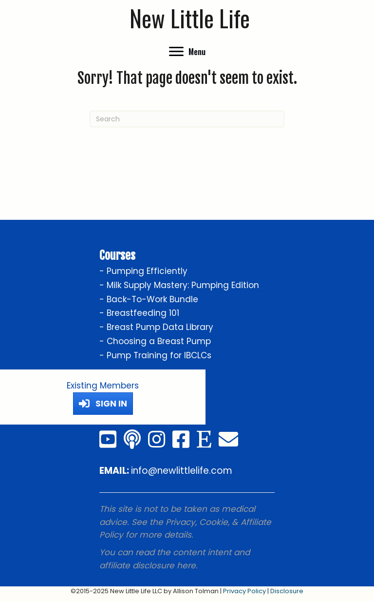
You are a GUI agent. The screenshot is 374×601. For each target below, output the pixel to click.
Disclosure (286, 591)
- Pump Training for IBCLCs (155, 355)
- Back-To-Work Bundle (148, 299)
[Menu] (187, 51)
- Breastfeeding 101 (139, 313)
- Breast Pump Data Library (156, 327)
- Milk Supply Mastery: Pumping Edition (179, 285)
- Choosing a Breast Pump (155, 341)
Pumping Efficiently (147, 271)
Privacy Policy (244, 591)
